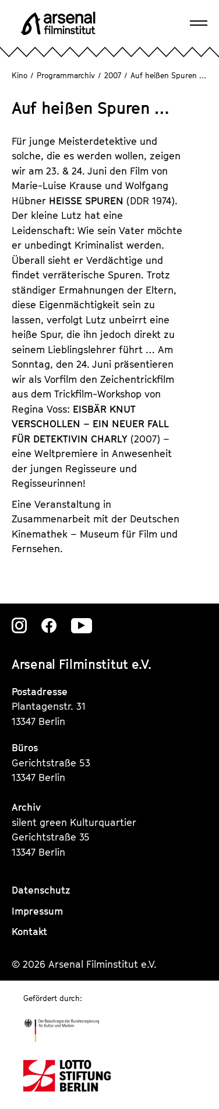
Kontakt (29, 931)
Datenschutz (41, 890)
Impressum (37, 911)
